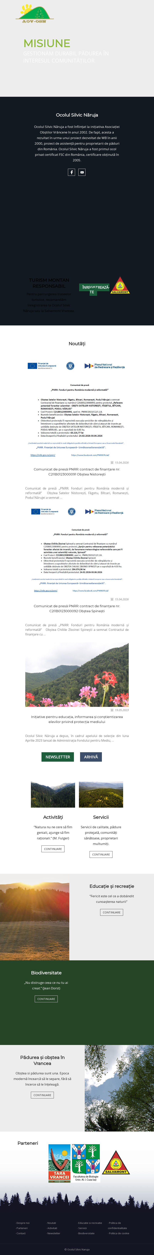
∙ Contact (20, 1233)
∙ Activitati (51, 1228)
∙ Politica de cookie (118, 1233)
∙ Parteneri (21, 1228)
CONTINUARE (53, 849)
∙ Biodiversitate (86, 1233)
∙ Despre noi (22, 1223)
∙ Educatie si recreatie (89, 1223)
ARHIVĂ (91, 757)
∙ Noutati (51, 1223)
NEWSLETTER (58, 757)
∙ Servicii (82, 1228)
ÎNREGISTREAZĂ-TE (95, 289)
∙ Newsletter (53, 1233)
